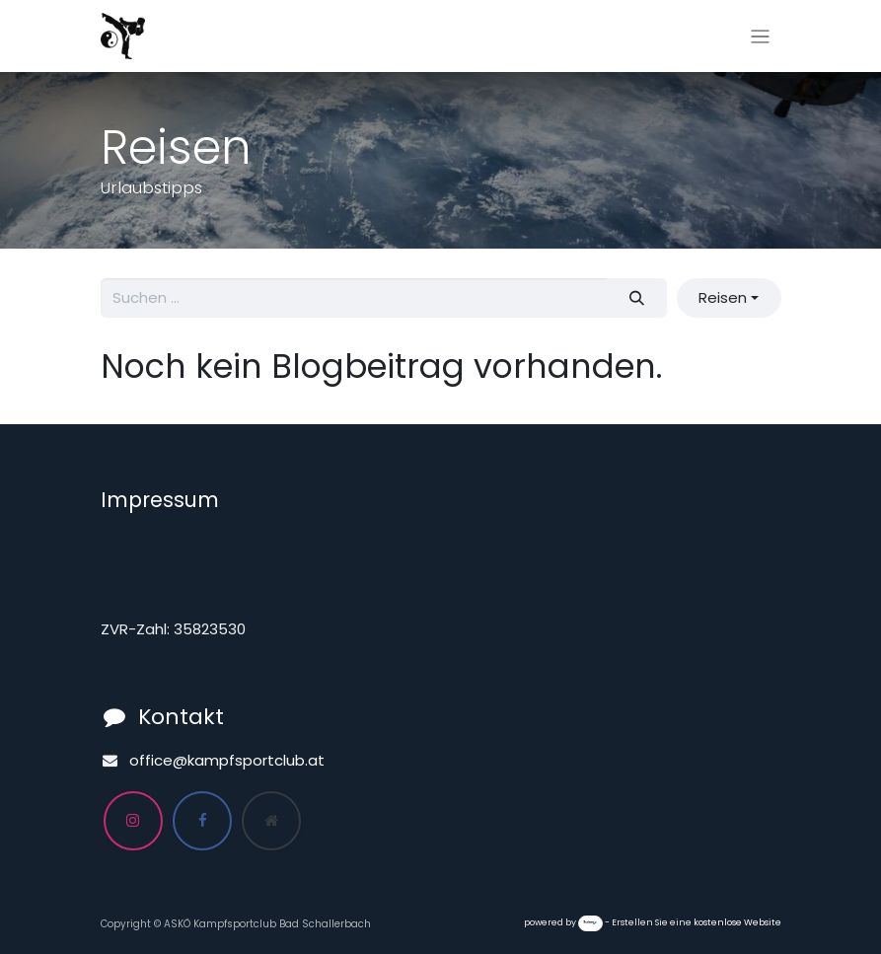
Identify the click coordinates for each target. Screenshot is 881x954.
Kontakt (181, 716)
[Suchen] (636, 298)
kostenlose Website (737, 922)
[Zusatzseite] (271, 820)
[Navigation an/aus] (760, 36)
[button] (729, 298)
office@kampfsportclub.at (227, 760)
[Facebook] (202, 820)
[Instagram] (133, 820)
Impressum (160, 500)
